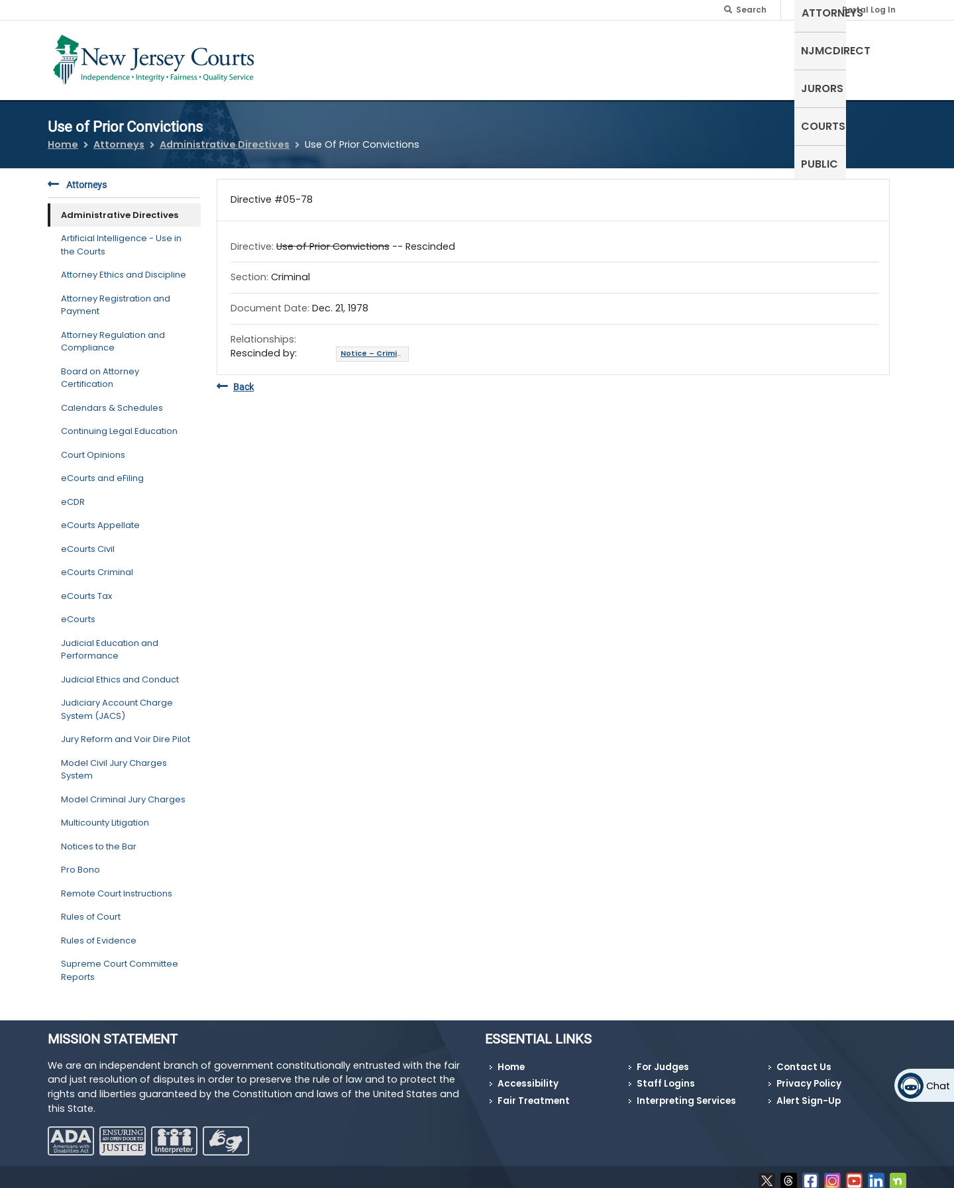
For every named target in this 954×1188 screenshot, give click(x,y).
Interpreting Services (686, 1093)
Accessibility (528, 1075)
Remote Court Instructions (116, 885)
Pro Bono (80, 861)
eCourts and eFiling (102, 470)
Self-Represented (529, 57)
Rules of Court (91, 908)
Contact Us (803, 1059)
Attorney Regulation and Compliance (113, 333)
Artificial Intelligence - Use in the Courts (121, 237)
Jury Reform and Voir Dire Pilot (125, 731)
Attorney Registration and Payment (115, 296)
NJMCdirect (701, 57)
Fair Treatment (534, 1093)
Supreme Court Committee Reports (119, 962)
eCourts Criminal (97, 564)
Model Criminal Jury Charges (123, 790)
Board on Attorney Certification (100, 369)
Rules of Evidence (98, 932)
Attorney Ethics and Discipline (123, 266)
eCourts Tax (86, 587)
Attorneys (622, 57)
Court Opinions (93, 446)
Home (63, 136)
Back (235, 378)
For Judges (663, 1059)
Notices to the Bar (98, 838)
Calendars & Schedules (112, 399)
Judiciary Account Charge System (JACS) (117, 701)
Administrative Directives (225, 136)
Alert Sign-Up (808, 1093)
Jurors (770, 57)
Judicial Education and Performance (109, 641)
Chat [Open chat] (938, 1086)
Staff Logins (666, 1075)
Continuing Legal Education (119, 423)
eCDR (73, 493)
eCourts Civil (88, 540)
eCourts (78, 611)
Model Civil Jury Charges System (114, 761)
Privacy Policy (808, 1075)
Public (881, 57)
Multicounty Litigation (105, 814)
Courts (827, 57)
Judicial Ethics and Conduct (120, 671)
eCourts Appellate (100, 517)
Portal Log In (869, 9)
